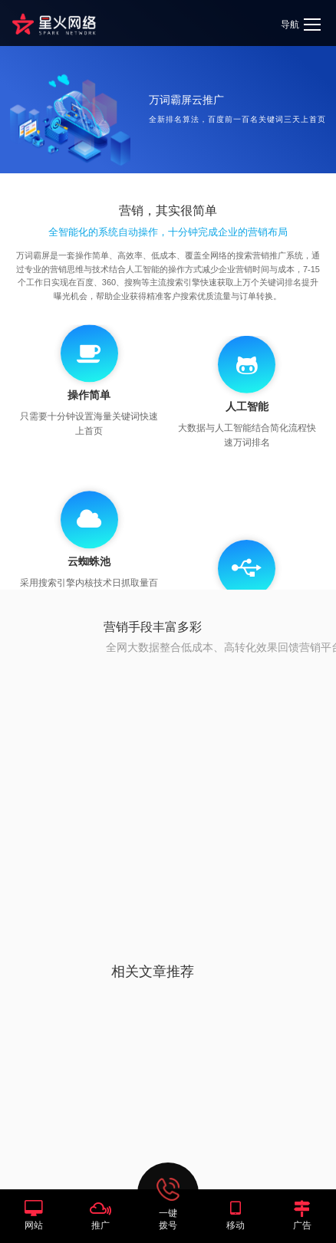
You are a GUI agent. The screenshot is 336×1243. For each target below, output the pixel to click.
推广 (100, 1225)
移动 (235, 1225)
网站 (34, 1225)
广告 (302, 1225)
